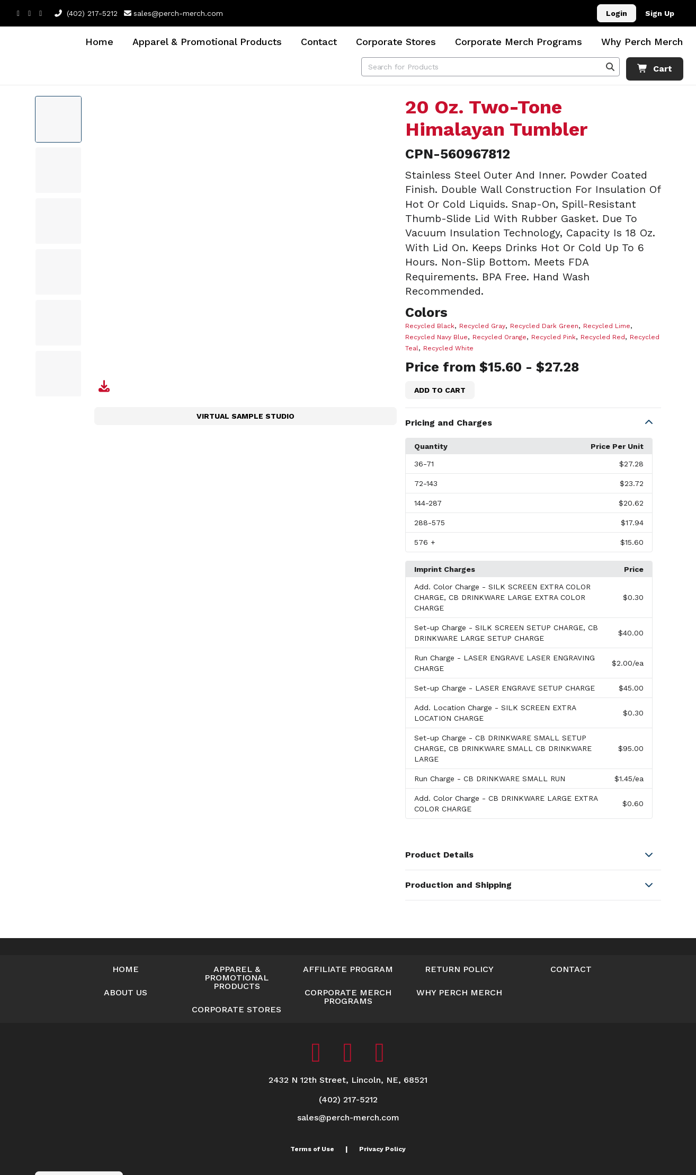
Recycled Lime (606, 326)
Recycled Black (429, 326)
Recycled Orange (499, 337)
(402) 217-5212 (86, 13)
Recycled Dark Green (544, 326)
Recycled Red (603, 337)
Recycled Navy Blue (436, 337)
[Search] (610, 67)
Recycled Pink (553, 337)
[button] (533, 423)
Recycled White (448, 348)
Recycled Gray (482, 326)
